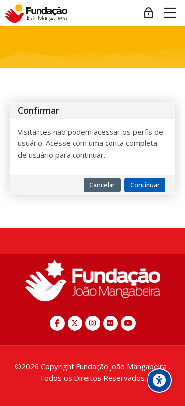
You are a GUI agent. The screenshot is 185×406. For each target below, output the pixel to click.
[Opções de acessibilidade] (159, 380)
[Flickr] (110, 323)
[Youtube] (128, 323)
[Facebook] (57, 323)
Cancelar (102, 184)
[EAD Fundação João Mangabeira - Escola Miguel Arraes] (36, 13)
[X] (75, 323)
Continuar (145, 184)
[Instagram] (92, 323)
